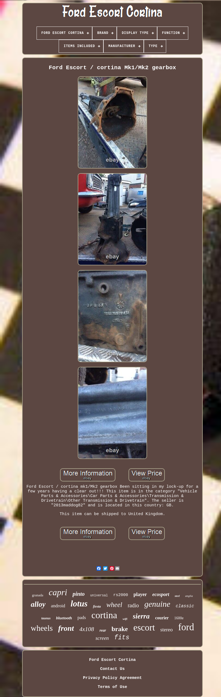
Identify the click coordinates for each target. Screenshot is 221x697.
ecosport (160, 594)
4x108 (86, 629)
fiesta (97, 606)
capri (58, 592)
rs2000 (120, 595)
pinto (79, 594)
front (66, 628)
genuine (157, 603)
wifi (125, 618)
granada (37, 595)
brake (120, 628)
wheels (42, 628)
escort (144, 627)
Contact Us (112, 669)
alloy (38, 604)
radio (133, 605)
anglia (189, 595)
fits (121, 637)
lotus (79, 603)
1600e (178, 618)
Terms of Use (112, 687)
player (140, 594)
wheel (114, 604)
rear (103, 630)
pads (81, 617)
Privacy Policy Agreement (112, 678)
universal (99, 595)
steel (177, 595)
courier (162, 617)
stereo (166, 629)
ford (186, 627)
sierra (141, 616)
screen (102, 638)
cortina (104, 615)
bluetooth (64, 618)
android (58, 605)
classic (185, 606)
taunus (45, 618)
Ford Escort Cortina (112, 660)
